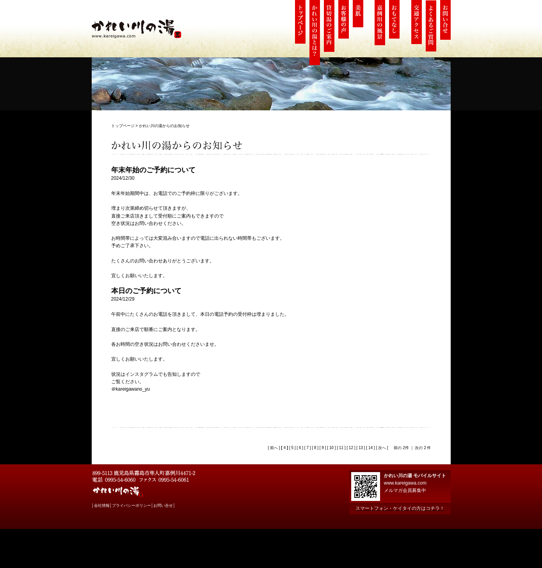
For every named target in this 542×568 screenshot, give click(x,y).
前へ (273, 448)
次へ (381, 448)
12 (351, 448)
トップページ (123, 126)
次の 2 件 (423, 448)
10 (331, 448)
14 (370, 448)
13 (361, 448)
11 (341, 448)
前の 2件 (401, 448)
